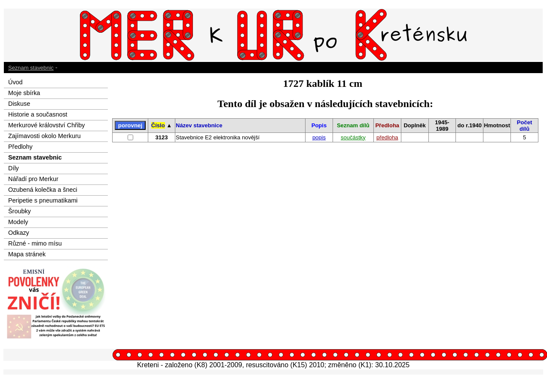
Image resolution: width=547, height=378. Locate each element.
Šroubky (19, 211)
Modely (18, 221)
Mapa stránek (27, 254)
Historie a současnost (37, 114)
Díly (13, 168)
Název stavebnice (199, 125)
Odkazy (18, 232)
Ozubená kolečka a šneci (42, 189)
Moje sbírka (24, 92)
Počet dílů (524, 125)
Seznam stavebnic (31, 68)
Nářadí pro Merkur (33, 178)
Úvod (15, 82)
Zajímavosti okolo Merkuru (44, 135)
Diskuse (19, 103)
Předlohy (20, 146)
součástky (353, 137)
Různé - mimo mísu (35, 243)
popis (319, 137)
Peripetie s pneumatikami (43, 200)
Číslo (158, 125)
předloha (387, 137)
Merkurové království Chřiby (46, 125)
